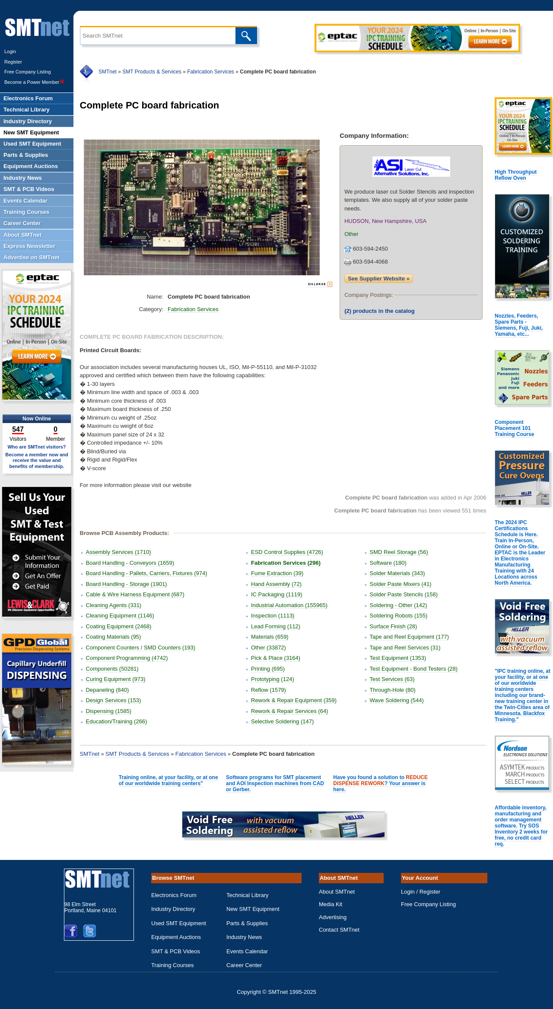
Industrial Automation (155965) (289, 605)
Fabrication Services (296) (286, 563)
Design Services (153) (113, 700)
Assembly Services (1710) (118, 552)
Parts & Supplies (247, 923)
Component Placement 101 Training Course (514, 428)
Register (13, 61)
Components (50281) (112, 668)
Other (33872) (268, 647)
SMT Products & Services (151, 72)
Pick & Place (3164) (275, 658)
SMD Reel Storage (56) (399, 552)
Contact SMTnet (339, 929)
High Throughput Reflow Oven (516, 175)
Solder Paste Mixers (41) (401, 584)
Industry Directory (173, 909)
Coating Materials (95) (113, 636)
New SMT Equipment (253, 909)
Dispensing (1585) (109, 711)
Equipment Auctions (176, 937)
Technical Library (247, 895)
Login (10, 51)
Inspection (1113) (272, 615)
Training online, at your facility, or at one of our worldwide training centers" (168, 780)
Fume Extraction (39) (277, 573)
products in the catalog (379, 311)
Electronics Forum (174, 895)
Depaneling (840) (107, 690)
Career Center (244, 965)
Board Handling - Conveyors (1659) (130, 563)
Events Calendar (247, 951)
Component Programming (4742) (127, 658)
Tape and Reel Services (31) (405, 647)
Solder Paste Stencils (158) (404, 594)
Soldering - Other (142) (398, 605)
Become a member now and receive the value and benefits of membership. (36, 460)
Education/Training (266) (116, 721)
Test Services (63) (392, 679)
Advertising (332, 917)
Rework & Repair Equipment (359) (294, 700)
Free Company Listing (27, 71)
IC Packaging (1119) (276, 594)
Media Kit (330, 904)
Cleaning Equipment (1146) (120, 615)
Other (351, 234)
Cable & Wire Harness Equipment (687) (135, 594)
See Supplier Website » (379, 278)
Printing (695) (268, 668)
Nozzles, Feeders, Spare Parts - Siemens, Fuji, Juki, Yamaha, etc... (519, 325)
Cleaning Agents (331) (114, 605)
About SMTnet (337, 891)
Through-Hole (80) (393, 690)
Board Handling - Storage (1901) (126, 584)
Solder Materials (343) (397, 573)
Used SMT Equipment (178, 923)
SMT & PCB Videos (175, 951)
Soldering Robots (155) (399, 615)
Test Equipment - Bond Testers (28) (414, 668)
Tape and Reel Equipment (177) (409, 636)
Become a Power (34, 82)
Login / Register (420, 891)
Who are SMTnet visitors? (36, 446)
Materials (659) (270, 636)
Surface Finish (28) (393, 626)
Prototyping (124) (272, 679)
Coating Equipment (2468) (119, 626)
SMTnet (108, 72)
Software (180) (388, 563)
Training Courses (172, 965)
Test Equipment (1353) (398, 658)
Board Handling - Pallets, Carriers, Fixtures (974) (146, 573)
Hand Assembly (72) (276, 584)
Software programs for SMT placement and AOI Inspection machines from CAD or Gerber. (275, 783)
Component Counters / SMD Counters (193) (141, 647)
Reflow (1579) (268, 690)
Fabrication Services (210, 72)
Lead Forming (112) (275, 626)
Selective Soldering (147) (282, 721)
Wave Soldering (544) (397, 700)
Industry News (244, 937)
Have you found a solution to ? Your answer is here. (380, 783)
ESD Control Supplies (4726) (287, 552)
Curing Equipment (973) (116, 679)
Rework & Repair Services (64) (289, 711)
